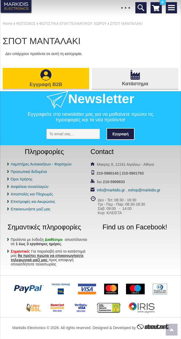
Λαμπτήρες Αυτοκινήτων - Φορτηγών (41, 164)
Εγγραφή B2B (46, 84)
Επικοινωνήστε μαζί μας (30, 209)
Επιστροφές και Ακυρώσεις (33, 201)
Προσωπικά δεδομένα (29, 172)
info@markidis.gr (111, 190)
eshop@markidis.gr (144, 190)
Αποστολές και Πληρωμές (32, 194)
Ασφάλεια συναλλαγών (30, 186)
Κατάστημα (135, 83)
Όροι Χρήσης (22, 179)
